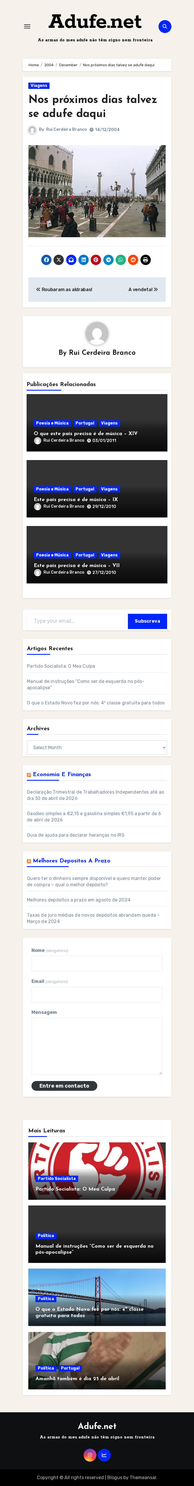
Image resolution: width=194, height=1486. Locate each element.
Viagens (39, 85)
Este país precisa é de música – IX (76, 500)
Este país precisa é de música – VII (77, 565)
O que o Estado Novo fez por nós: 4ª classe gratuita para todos (96, 703)
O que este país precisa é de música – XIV (86, 434)
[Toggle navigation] (27, 26)
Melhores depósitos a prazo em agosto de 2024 (78, 900)
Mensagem (44, 1012)
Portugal (85, 423)
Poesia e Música (52, 423)
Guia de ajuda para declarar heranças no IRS (75, 835)
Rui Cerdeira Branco (66, 129)
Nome (49, 950)
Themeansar (143, 1477)
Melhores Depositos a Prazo (71, 861)
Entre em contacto (64, 1086)
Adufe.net (95, 22)
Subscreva (147, 621)
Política (46, 1235)
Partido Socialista (57, 1178)
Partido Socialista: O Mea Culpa (61, 666)
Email (49, 981)
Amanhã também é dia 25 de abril (77, 1379)
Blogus (114, 1477)
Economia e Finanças (62, 775)
